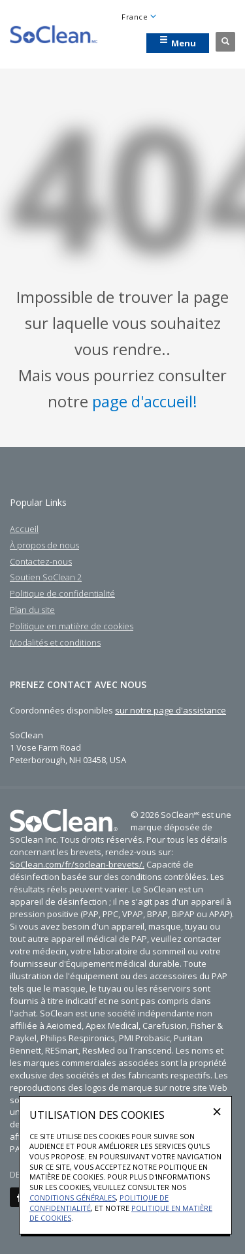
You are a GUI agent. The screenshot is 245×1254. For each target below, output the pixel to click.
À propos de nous (44, 545)
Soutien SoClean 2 (46, 577)
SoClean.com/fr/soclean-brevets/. (77, 864)
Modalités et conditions (55, 642)
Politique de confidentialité (62, 593)
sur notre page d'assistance (170, 710)
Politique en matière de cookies (71, 626)
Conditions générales (72, 1197)
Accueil (24, 529)
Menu (177, 42)
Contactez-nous (41, 561)
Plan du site (32, 610)
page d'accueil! (144, 401)
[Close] (216, 1111)
